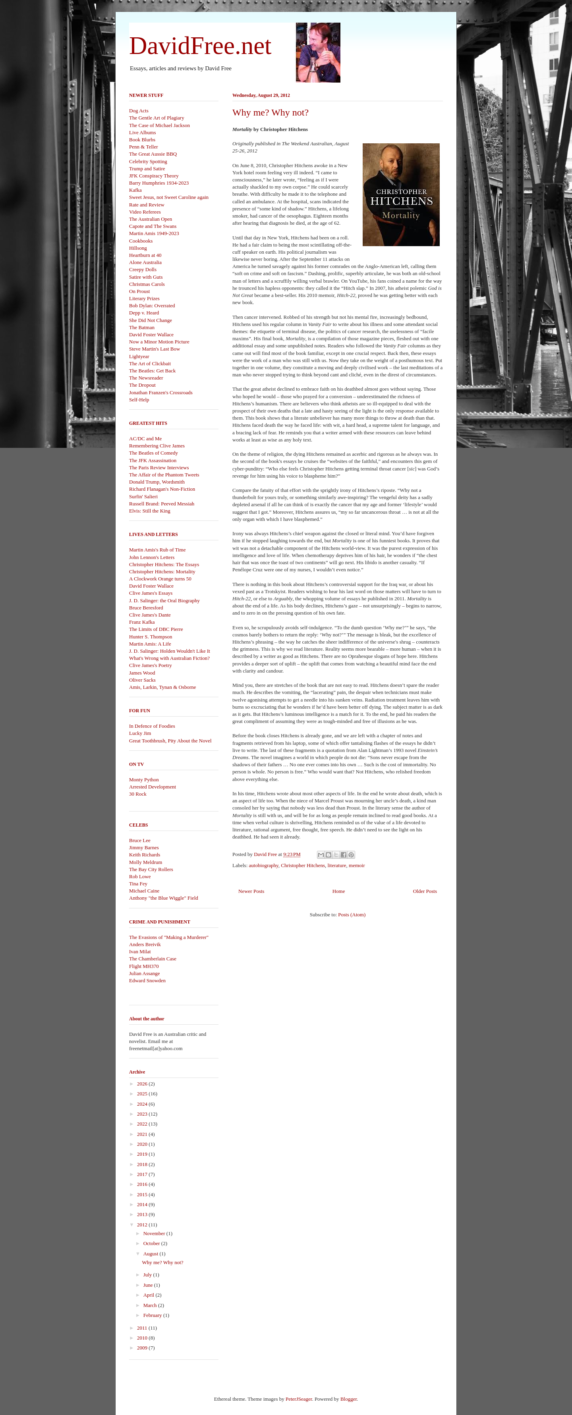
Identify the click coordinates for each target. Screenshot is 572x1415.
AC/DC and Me (145, 438)
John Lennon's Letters (151, 557)
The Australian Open (150, 219)
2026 (143, 1084)
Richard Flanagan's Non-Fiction (162, 489)
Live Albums (142, 132)
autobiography (263, 865)
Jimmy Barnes (144, 847)
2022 (143, 1124)
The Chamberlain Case (152, 959)
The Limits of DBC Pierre (156, 629)
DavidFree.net (200, 46)
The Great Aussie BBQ (153, 154)
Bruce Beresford (146, 608)
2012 (143, 1225)
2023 (143, 1114)
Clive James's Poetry (150, 665)
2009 (143, 1348)
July (148, 1275)
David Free (266, 854)
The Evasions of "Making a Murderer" (169, 937)
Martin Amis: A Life (150, 644)
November (154, 1233)
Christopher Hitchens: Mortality (162, 571)
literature (337, 865)
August (151, 1254)
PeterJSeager (299, 1399)
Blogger (348, 1399)
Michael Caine (144, 891)
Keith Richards (144, 855)
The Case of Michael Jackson (159, 125)
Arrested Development (152, 787)
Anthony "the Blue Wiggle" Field (163, 898)
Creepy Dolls (143, 269)
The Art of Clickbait (150, 363)
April (149, 1295)
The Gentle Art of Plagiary (156, 118)
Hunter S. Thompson (150, 637)
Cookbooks (141, 241)
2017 (143, 1174)
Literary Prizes (144, 298)
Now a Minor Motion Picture (159, 342)
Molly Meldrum (145, 862)
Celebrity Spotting (148, 161)
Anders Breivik (145, 944)
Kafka (135, 190)
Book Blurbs (142, 140)
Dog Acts (139, 111)
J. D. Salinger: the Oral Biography (164, 600)
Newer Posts (251, 891)
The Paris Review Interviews (159, 467)
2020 (143, 1144)
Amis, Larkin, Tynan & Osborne (162, 687)
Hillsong (138, 248)
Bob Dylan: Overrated (152, 305)
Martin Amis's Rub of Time (157, 550)
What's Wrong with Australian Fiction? (169, 658)
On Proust (139, 291)
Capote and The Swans (152, 226)
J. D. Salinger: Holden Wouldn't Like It (169, 651)
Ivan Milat (140, 951)
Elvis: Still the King (149, 511)
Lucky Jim (140, 733)
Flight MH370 (144, 966)
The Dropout (142, 385)
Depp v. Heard (144, 313)
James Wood (142, 673)
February (153, 1315)
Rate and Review (146, 205)
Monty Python (144, 780)
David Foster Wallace (151, 334)
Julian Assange (144, 973)
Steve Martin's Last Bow (154, 349)
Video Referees (145, 212)
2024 (143, 1104)
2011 (143, 1328)
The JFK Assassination (152, 460)
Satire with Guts (146, 277)
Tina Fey (138, 884)
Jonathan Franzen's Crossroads (161, 392)
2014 (143, 1204)
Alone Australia (145, 262)
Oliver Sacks (142, 680)
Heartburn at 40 (145, 255)
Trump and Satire (147, 169)
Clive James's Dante (150, 615)
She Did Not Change (150, 320)
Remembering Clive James (157, 446)
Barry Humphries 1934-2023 (159, 183)
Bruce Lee (140, 840)
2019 (143, 1154)
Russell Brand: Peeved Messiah (161, 504)
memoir (357, 865)
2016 (143, 1184)
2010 (143, 1338)
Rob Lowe (140, 876)
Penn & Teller (143, 147)
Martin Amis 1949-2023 (154, 233)
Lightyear (139, 356)
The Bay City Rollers (151, 869)
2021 (143, 1134)
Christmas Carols (147, 284)
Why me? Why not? (270, 112)
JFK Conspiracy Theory (154, 176)
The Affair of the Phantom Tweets (164, 475)
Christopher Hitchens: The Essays (164, 564)
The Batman (142, 327)
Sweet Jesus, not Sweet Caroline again (169, 197)
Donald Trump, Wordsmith (157, 482)
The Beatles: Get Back (152, 371)
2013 (143, 1214)
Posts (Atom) (351, 915)
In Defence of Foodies (152, 726)
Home (338, 891)
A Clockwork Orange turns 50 (160, 579)
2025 (143, 1094)
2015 (143, 1194)
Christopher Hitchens (303, 865)
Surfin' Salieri (143, 496)
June (148, 1285)
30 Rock (138, 794)
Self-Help (139, 400)
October (152, 1243)
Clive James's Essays (150, 593)
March (150, 1305)
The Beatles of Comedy (153, 453)
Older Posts (425, 891)
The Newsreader (146, 378)
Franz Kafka (142, 622)
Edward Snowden (147, 980)
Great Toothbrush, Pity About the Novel (170, 741)
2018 (143, 1164)
